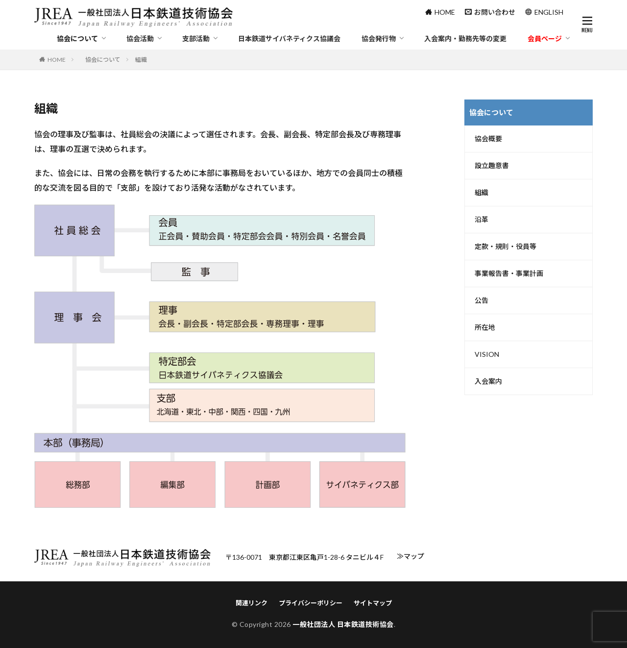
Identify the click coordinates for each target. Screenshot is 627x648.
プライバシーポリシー (310, 603)
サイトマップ (373, 603)
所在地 (485, 327)
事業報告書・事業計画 (509, 273)
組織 (481, 192)
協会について (77, 38)
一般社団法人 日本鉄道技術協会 (343, 624)
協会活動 (140, 38)
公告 (481, 300)
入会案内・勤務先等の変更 (465, 38)
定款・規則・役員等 (505, 246)
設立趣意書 (492, 165)
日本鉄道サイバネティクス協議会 (289, 38)
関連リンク (251, 603)
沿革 (481, 219)
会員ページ (545, 38)
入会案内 (488, 381)
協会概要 (488, 138)
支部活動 (196, 38)
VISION (487, 354)
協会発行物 (379, 38)
